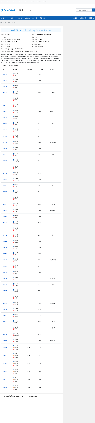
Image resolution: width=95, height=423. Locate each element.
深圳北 (16, 316)
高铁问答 (42, 18)
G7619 (5, 92)
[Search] (84, 10)
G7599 (5, 328)
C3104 (5, 99)
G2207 (5, 142)
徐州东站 (13, 22)
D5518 (5, 74)
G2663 (5, 371)
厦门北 (16, 112)
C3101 (5, 216)
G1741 (5, 340)
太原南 (16, 349)
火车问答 (34, 18)
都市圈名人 (33, 2)
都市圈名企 (27, 2)
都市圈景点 (9, 2)
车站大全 (9, 22)
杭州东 (16, 236)
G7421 (5, 136)
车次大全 (19, 18)
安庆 (15, 75)
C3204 (5, 241)
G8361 (5, 334)
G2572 (5, 291)
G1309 (5, 315)
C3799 (5, 161)
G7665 (5, 284)
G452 (4, 204)
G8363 (5, 179)
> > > (7, 22)
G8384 (5, 105)
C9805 (5, 192)
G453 (4, 322)
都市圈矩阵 (45, 2)
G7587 (5, 117)
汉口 (15, 373)
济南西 (16, 369)
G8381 (5, 86)
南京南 (16, 131)
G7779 (5, 379)
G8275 (5, 297)
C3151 (5, 266)
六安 (15, 381)
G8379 (5, 198)
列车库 (4, 22)
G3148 (5, 363)
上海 (15, 186)
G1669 (5, 111)
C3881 (5, 253)
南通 (15, 124)
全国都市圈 (82, 18)
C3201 (5, 130)
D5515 (5, 167)
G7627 (5, 154)
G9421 (5, 309)
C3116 (5, 80)
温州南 (16, 93)
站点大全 (27, 18)
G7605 (5, 235)
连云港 (16, 174)
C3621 (5, 123)
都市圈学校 (21, 2)
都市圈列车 (39, 2)
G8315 (5, 222)
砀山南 (16, 377)
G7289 (5, 278)
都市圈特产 (15, 2)
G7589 (5, 210)
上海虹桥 (16, 161)
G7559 (5, 303)
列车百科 (12, 18)
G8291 (5, 247)
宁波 (15, 211)
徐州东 (16, 73)
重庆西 (16, 143)
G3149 (5, 347)
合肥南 (16, 137)
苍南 (15, 118)
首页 (2, 18)
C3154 (5, 148)
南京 (15, 81)
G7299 (5, 185)
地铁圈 (75, 18)
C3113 (5, 272)
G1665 (5, 260)
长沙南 (16, 341)
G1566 (5, 355)
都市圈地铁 (3, 2)
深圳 (15, 260)
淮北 (15, 353)
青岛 (15, 205)
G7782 (5, 387)
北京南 (16, 291)
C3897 (5, 229)
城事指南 (91, 18)
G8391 (5, 173)
